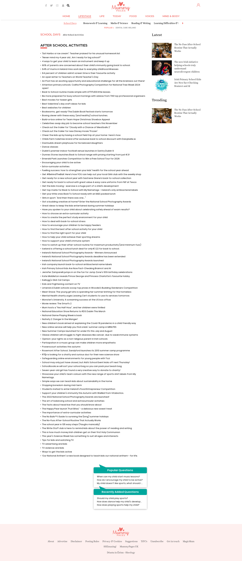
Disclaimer (76, 541)
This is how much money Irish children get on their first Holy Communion (81, 432)
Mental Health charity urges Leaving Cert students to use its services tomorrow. (86, 295)
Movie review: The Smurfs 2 (57, 303)
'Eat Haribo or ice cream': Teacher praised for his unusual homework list (81, 53)
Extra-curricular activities (56, 166)
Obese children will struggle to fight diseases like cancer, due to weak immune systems (90, 334)
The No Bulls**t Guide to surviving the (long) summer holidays (75, 416)
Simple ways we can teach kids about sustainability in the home (77, 381)
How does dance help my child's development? (122, 501)
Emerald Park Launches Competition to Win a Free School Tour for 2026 (81, 158)
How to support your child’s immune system (66, 240)
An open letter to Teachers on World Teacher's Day (70, 77)
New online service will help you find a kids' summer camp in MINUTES (79, 327)
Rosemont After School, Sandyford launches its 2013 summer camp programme (86, 350)
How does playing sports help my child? (118, 504)
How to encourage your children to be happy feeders (71, 225)
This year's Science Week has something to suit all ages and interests (80, 436)
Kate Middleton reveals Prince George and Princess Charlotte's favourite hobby (86, 276)
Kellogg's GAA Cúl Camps (56, 280)
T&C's (144, 541)
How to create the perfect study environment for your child (75, 217)
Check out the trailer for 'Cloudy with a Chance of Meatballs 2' (76, 127)
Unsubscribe (157, 541)
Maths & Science (119, 23)
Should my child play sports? (112, 498)
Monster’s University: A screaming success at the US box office (76, 299)
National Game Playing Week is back (62, 315)
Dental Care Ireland (126, 28)
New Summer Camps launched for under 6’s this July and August (77, 331)
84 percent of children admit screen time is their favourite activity (78, 73)
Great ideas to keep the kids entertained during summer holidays (78, 205)
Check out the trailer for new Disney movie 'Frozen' (70, 131)
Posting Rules (92, 541)
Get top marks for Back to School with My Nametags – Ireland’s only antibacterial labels (90, 190)
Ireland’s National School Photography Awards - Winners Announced (79, 252)
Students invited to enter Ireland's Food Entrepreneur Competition (78, 389)
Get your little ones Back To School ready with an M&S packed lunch (79, 193)
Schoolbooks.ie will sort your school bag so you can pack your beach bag (82, 366)
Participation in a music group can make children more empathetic (79, 342)
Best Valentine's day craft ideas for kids (64, 103)
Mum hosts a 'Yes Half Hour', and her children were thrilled (73, 307)
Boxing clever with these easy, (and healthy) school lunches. (75, 115)
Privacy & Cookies (112, 541)
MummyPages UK (129, 546)
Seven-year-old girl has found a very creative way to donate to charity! (81, 370)
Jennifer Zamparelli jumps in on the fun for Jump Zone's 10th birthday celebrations (87, 272)
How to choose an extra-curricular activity (65, 213)
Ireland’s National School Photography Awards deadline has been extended (83, 256)
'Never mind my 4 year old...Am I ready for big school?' (71, 57)
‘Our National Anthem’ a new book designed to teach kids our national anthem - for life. (90, 455)
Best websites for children (56, 107)
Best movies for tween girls (57, 99)
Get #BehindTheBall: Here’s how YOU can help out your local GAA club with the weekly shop (91, 174)
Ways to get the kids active (57, 451)
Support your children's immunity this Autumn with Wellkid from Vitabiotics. (83, 393)
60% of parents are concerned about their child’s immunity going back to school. (86, 65)
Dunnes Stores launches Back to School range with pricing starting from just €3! (86, 154)
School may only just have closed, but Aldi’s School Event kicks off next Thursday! (86, 362)
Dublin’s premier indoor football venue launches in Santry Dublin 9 (78, 150)
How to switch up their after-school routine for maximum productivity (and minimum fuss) (91, 244)
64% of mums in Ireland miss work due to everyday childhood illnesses (80, 69)
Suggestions (131, 541)
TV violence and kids (53, 447)
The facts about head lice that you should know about (72, 404)
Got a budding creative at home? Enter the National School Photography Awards (86, 201)
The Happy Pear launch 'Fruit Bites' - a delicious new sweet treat (77, 408)
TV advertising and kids (54, 443)
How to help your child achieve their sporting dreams (71, 237)
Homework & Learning (95, 23)
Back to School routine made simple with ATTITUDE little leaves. (76, 92)
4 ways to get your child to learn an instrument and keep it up (75, 61)
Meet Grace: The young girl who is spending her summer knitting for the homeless (86, 291)
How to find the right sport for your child (64, 233)
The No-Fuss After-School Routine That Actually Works (71, 420)
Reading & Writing (141, 23)
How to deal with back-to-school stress (63, 221)
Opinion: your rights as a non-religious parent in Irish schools (75, 338)
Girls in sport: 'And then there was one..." (64, 197)
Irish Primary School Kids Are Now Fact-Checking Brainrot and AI (76, 268)
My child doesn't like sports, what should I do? (121, 483)
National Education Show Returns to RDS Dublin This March (73, 311)
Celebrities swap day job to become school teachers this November (79, 123)
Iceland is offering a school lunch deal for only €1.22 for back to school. (81, 248)
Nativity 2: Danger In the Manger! (60, 319)
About (51, 541)
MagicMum (188, 541)
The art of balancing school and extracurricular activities (73, 400)
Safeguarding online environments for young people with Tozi (76, 358)
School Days (70, 23)
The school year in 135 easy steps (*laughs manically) (71, 424)
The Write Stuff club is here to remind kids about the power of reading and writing (87, 428)
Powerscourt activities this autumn (61, 346)
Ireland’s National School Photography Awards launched (75, 260)
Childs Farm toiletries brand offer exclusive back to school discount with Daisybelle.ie (89, 139)
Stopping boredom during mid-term (62, 385)
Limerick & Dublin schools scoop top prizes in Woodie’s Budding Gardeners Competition (90, 287)
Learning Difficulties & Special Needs (173, 23)
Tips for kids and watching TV (58, 440)
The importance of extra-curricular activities (66, 412)
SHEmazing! (110, 546)
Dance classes (50, 146)
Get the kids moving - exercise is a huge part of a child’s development (80, 186)
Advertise (62, 541)
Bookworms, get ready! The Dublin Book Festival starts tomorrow (77, 111)
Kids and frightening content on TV (61, 284)
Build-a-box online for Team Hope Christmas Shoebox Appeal (76, 119)
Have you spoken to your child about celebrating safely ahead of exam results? (86, 209)
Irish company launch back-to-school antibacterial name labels (77, 264)
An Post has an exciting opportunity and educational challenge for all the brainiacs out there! (93, 81)
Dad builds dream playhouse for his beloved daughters (72, 143)
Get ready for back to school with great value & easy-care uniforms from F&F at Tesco (89, 182)
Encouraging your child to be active (61, 162)
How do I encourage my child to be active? (120, 479)
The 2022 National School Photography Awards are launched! (75, 396)
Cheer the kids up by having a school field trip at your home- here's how (81, 135)
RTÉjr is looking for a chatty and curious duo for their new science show (80, 354)
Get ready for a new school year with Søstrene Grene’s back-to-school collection (86, 178)
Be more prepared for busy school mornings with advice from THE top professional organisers (93, 96)
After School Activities (73, 35)
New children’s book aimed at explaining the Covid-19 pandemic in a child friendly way (89, 323)
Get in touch (173, 541)
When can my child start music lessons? (118, 476)
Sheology (130, 552)
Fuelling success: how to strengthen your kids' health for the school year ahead (85, 170)
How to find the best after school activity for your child (72, 229)
